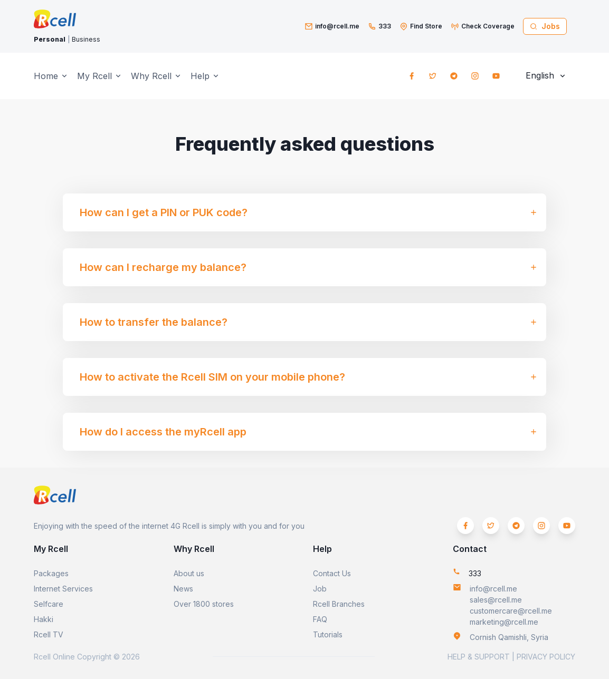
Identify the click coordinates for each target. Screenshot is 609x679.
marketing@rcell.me (504, 621)
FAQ (320, 619)
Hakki (43, 619)
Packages (51, 573)
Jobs (545, 26)
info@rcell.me (337, 26)
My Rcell (94, 76)
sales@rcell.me (496, 599)
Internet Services (63, 588)
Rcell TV (48, 634)
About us (189, 573)
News (183, 588)
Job (320, 588)
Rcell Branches (339, 603)
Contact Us (332, 573)
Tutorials (327, 634)
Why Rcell (151, 76)
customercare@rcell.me (511, 610)
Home (46, 76)
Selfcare (48, 603)
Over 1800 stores (204, 603)
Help (200, 76)
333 (384, 26)
